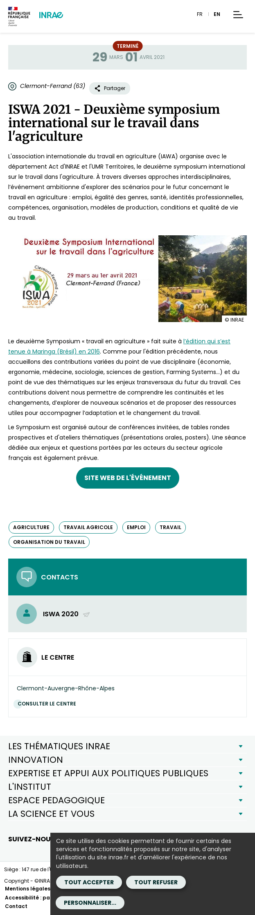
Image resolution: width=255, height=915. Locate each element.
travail (170, 527)
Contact (16, 906)
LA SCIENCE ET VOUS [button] (51, 814)
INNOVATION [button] (35, 760)
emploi (136, 527)
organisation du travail (49, 542)
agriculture (31, 527)
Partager (109, 88)
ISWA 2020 (66, 614)
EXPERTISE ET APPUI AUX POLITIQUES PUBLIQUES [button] (108, 773)
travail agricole (88, 527)
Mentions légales (27, 888)
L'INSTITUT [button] (29, 787)
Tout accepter (89, 882)
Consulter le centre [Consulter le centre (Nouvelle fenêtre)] (49, 703)
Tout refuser (156, 882)
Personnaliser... (90, 903)
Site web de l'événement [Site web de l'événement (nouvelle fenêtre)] (127, 477)
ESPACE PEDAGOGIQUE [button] (56, 800)
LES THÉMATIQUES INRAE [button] (59, 746)
